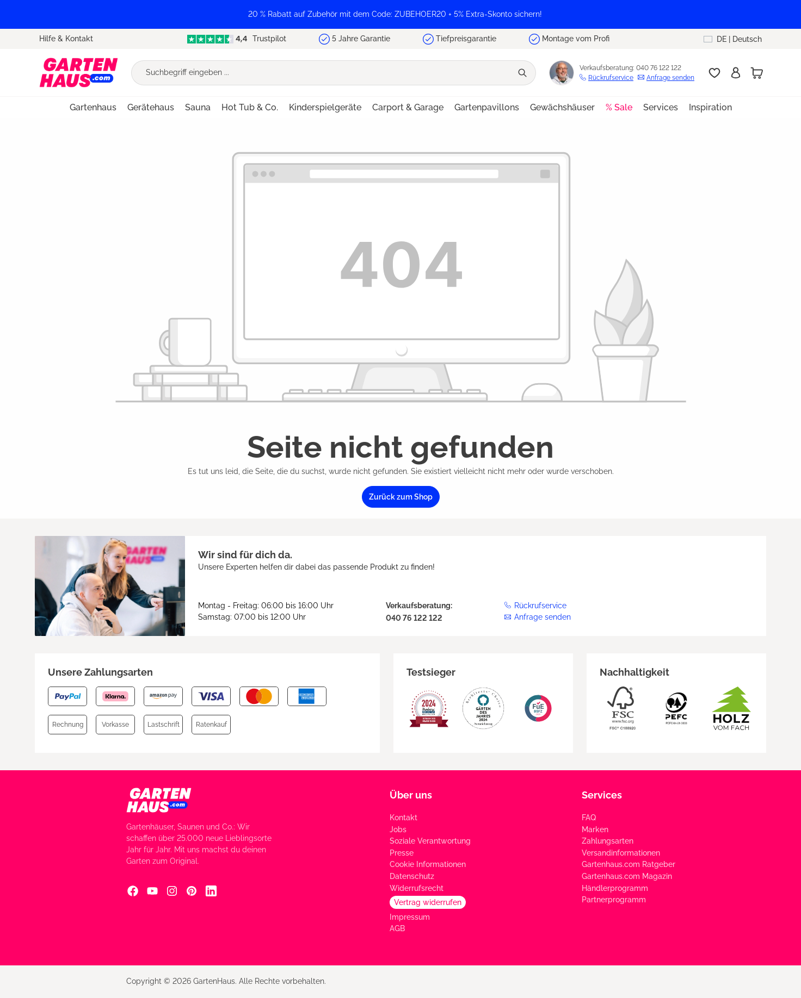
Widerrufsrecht (416, 888)
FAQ (589, 817)
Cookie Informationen (428, 864)
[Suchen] (524, 72)
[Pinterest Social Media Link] (191, 890)
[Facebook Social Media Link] (132, 890)
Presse (402, 853)
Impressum (410, 917)
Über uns (411, 795)
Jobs (398, 829)
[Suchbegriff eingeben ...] (321, 72)
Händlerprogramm (615, 888)
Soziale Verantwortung (430, 841)
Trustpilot (236, 38)
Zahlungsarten (607, 841)
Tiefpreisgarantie (466, 38)
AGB (397, 928)
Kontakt (403, 817)
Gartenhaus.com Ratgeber (628, 864)
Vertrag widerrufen (427, 902)
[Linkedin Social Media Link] (211, 890)
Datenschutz (412, 876)
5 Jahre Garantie (361, 38)
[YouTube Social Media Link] (152, 890)
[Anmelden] (736, 73)
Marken (595, 829)
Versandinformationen (621, 853)
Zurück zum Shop (401, 496)
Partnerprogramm (614, 899)
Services (602, 795)
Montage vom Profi (575, 38)
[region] (400, 14)
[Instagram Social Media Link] (171, 890)
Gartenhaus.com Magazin (627, 876)
